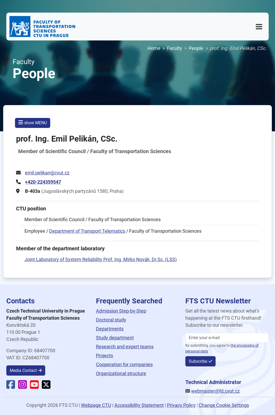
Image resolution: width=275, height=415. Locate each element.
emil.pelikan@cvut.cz (47, 172)
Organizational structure (121, 373)
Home (153, 48)
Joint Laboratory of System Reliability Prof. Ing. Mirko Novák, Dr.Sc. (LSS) (100, 259)
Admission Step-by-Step (121, 311)
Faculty (174, 48)
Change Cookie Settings (224, 405)
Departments (110, 328)
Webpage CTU (96, 405)
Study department (115, 337)
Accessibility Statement (139, 405)
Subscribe (198, 361)
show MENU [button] (32, 122)
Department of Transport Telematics (87, 231)
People (196, 48)
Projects (104, 355)
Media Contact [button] (23, 370)
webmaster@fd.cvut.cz (215, 391)
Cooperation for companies (124, 364)
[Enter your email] (227, 338)
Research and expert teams (125, 346)
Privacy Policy (181, 405)
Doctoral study (111, 320)
